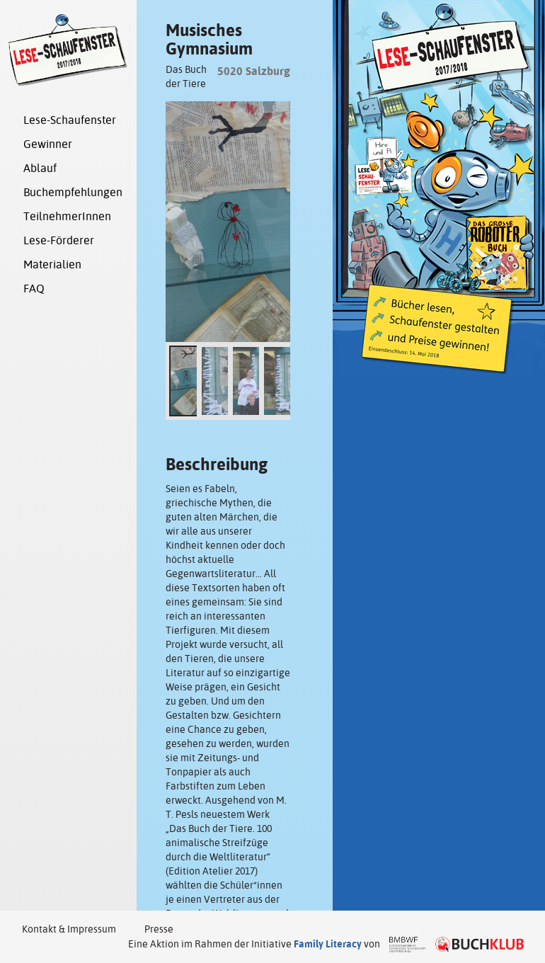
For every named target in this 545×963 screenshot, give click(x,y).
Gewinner (47, 144)
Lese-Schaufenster (69, 120)
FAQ (34, 288)
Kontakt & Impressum (69, 929)
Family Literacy (328, 944)
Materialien (52, 264)
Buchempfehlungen (72, 192)
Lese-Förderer (58, 240)
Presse (158, 929)
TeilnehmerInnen (67, 216)
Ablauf (40, 168)
